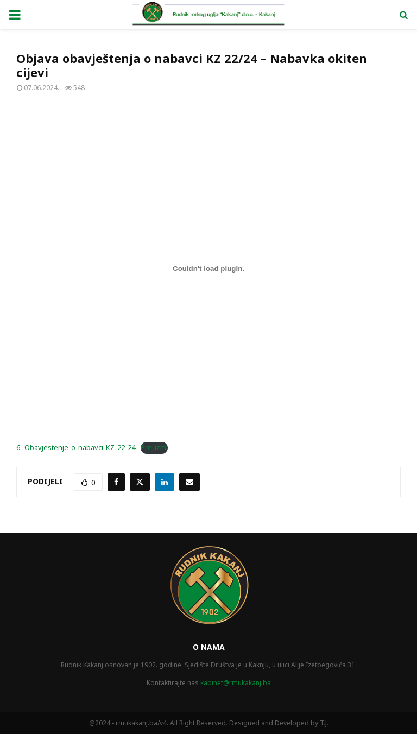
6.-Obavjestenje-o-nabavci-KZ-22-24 (75, 447)
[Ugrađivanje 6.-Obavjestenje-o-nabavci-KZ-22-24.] (208, 269)
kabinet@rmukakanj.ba (235, 682)
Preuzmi (154, 447)
